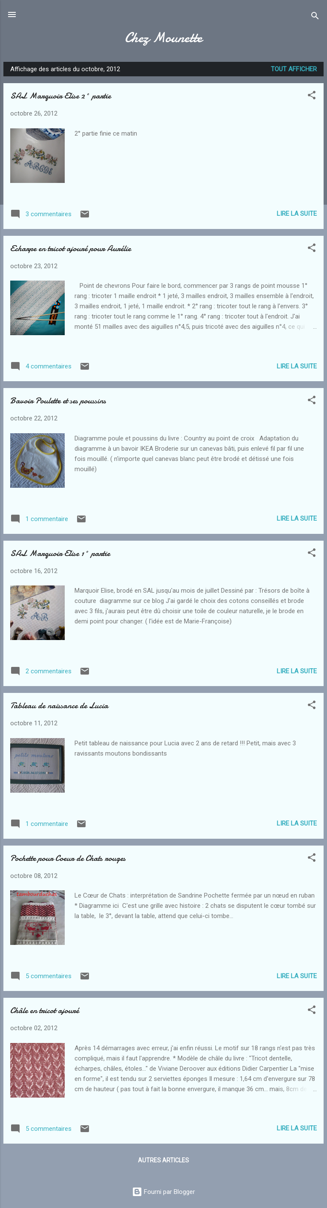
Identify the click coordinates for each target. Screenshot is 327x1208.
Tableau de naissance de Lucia (59, 705)
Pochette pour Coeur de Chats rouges (68, 858)
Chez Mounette (163, 37)
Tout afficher (294, 69)
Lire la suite (297, 213)
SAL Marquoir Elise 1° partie (60, 553)
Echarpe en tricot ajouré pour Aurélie (70, 248)
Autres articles (163, 1160)
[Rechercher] (315, 17)
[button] (312, 96)
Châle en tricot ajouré (44, 1010)
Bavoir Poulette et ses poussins (58, 400)
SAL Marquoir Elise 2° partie (60, 95)
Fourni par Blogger (163, 1192)
